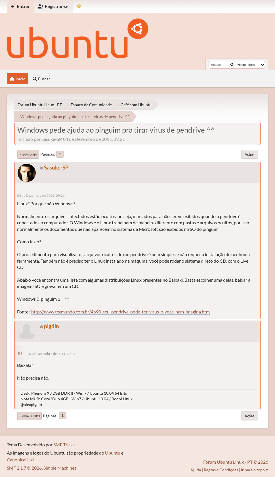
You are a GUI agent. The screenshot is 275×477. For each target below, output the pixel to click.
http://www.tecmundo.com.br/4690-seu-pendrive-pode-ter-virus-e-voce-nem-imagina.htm (120, 311)
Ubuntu (112, 452)
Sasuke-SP (56, 167)
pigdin (51, 326)
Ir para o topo (29, 416)
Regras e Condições (221, 469)
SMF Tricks (64, 444)
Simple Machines (59, 467)
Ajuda (195, 469)
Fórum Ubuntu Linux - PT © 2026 (235, 462)
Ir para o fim (28, 154)
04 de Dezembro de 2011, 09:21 (41, 195)
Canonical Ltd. (21, 459)
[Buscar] (232, 65)
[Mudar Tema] (79, 6)
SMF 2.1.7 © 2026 (24, 467)
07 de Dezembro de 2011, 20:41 (51, 353)
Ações (250, 154)
